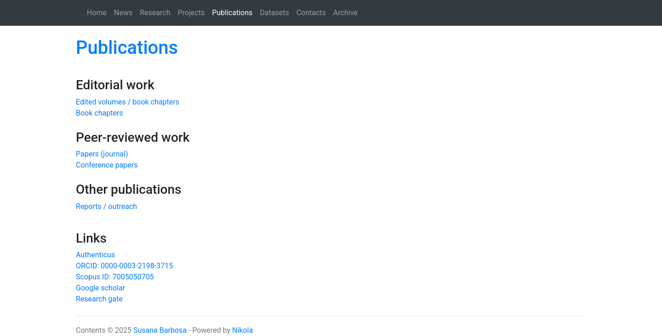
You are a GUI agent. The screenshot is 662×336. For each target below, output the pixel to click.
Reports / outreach (106, 206)
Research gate (99, 299)
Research (155, 12)
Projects (191, 12)
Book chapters (99, 113)
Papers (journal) (102, 154)
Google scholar (100, 288)
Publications (234, 12)
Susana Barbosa (160, 330)
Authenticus (95, 254)
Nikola (242, 330)
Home (97, 12)
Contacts (311, 12)
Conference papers (107, 165)
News (123, 12)
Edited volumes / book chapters (127, 102)
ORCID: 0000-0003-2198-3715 (124, 265)
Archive (345, 12)
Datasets (274, 12)
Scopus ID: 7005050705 (115, 276)
